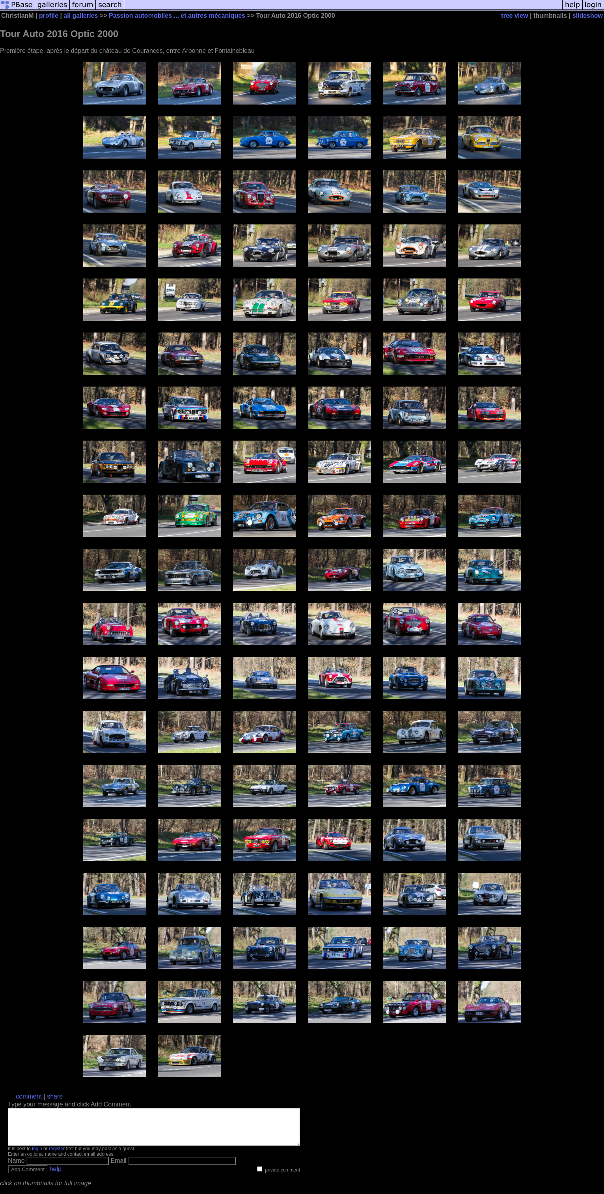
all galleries (80, 15)
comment (29, 1096)
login (37, 1155)
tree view (514, 15)
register (57, 1155)
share (55, 1096)
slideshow (587, 15)
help (56, 1176)
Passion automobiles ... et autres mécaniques (177, 15)
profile (48, 15)
